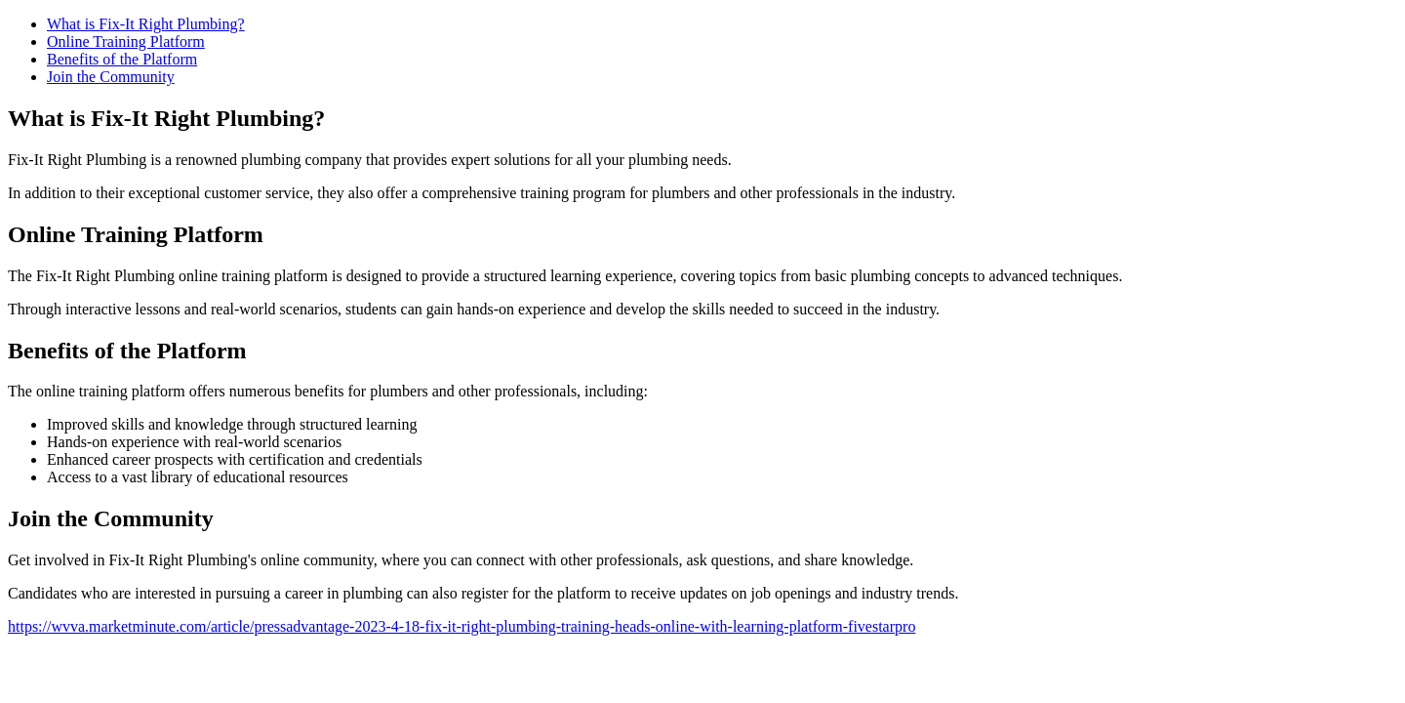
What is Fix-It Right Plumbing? (146, 24)
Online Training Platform (126, 41)
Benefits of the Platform (122, 59)
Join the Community (111, 76)
